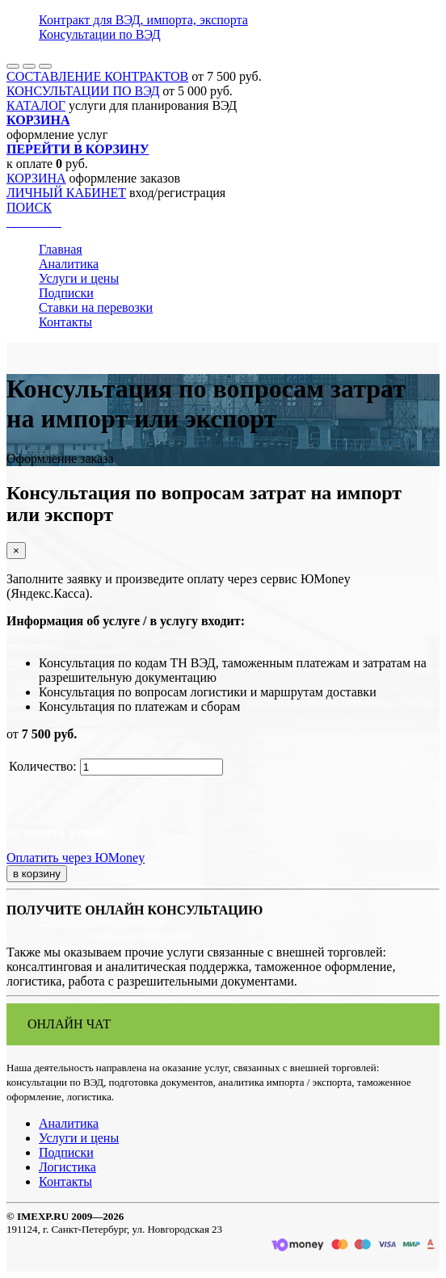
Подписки (66, 293)
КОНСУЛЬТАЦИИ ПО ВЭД (82, 91)
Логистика (67, 1167)
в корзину (37, 874)
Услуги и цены (79, 278)
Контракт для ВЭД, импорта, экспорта (143, 20)
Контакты (65, 322)
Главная (60, 249)
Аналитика (69, 264)
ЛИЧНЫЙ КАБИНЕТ (66, 193)
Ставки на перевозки (96, 307)
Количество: (43, 766)
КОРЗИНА (36, 178)
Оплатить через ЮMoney (75, 857)
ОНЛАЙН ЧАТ (69, 1024)
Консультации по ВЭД (100, 34)
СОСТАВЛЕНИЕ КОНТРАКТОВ (97, 76)
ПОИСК (29, 207)
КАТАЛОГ (35, 105)
